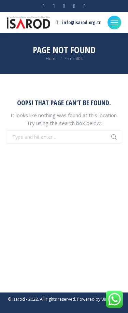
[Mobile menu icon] (114, 22)
